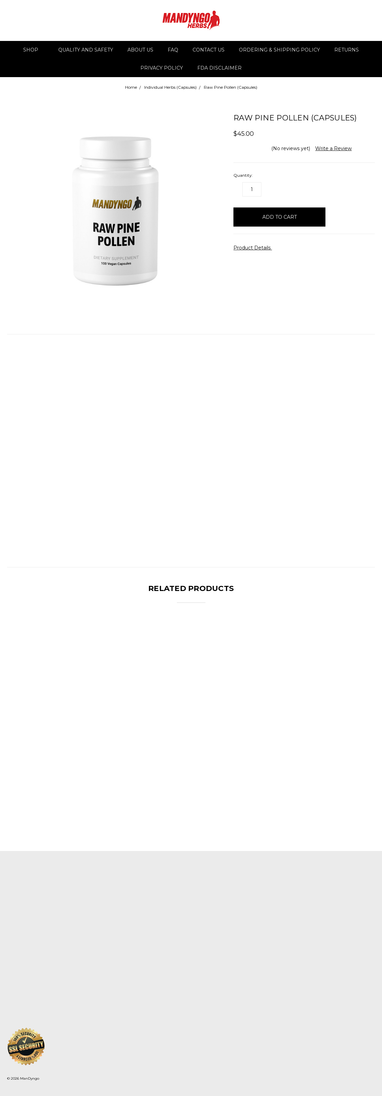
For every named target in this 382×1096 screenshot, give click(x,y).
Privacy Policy (161, 68)
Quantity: (243, 175)
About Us (140, 50)
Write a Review (333, 148)
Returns (346, 50)
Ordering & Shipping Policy (279, 50)
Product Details (254, 248)
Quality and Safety (85, 50)
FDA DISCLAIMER (219, 68)
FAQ (173, 50)
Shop (33, 50)
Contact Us (209, 50)
